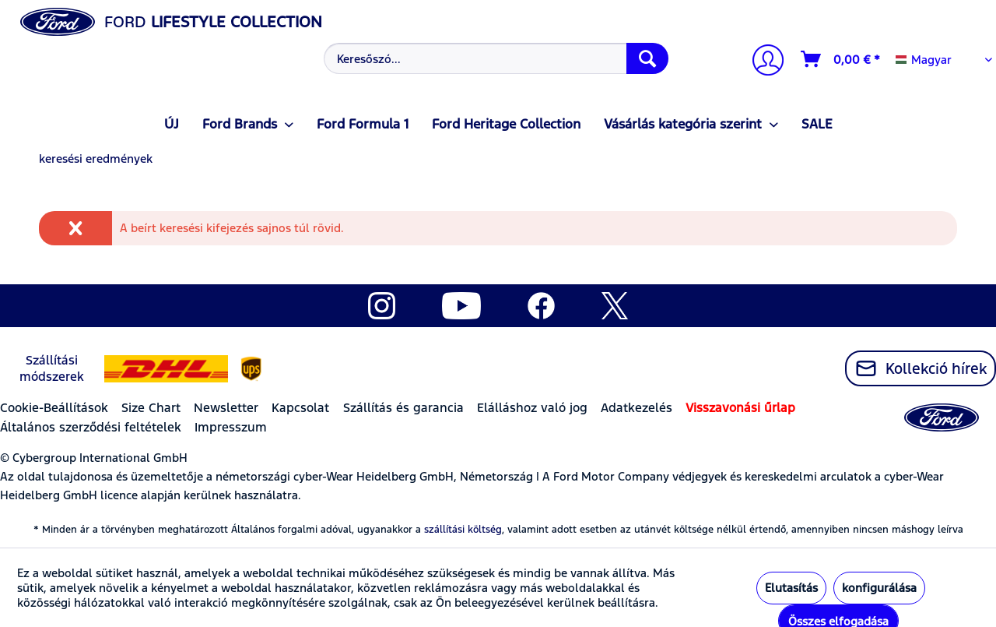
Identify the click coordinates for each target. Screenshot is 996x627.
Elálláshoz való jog (532, 408)
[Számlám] (762, 62)
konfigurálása (879, 587)
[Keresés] (647, 58)
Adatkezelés (636, 408)
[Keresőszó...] (496, 58)
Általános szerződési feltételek (90, 427)
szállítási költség (463, 529)
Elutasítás (791, 587)
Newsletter (226, 408)
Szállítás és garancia (403, 408)
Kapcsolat (300, 408)
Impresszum (231, 427)
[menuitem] (494, 58)
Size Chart (151, 408)
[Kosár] (841, 59)
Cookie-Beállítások (54, 408)
